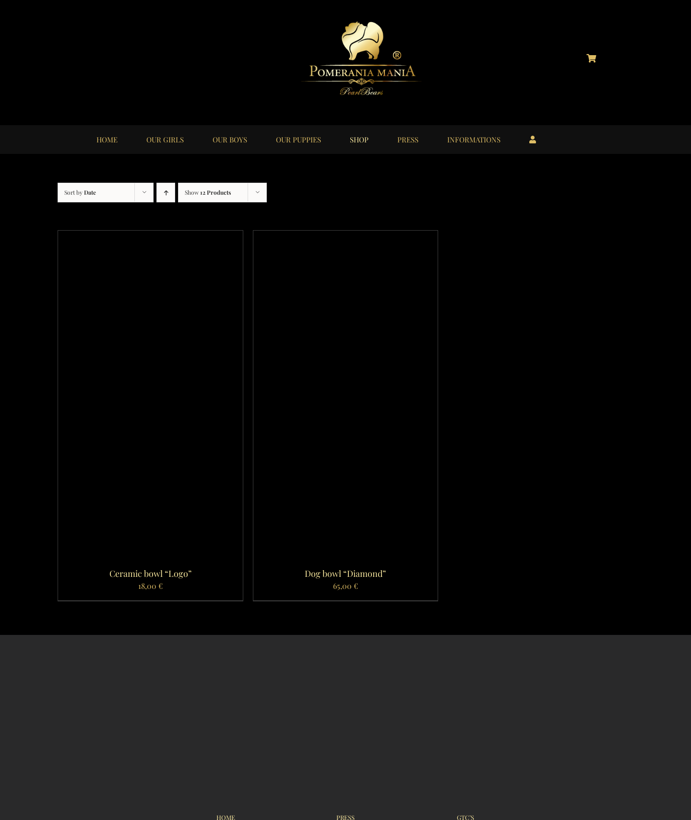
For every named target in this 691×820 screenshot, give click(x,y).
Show (208, 192)
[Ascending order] (165, 192)
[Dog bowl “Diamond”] (345, 237)
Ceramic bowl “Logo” (150, 573)
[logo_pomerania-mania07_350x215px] (345, 682)
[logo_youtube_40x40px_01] (145, 52)
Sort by (80, 192)
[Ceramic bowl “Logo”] (150, 237)
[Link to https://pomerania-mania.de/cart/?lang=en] (591, 58)
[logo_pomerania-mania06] (369, 23)
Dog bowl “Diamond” (345, 573)
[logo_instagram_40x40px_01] (97, 52)
